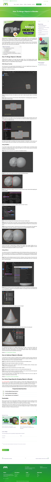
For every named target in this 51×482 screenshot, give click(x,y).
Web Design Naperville (32, 481)
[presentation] (7, 447)
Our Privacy (27, 475)
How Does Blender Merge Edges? (11, 393)
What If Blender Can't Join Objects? (11, 395)
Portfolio (25, 4)
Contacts (33, 4)
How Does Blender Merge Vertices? (11, 391)
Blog (37, 474)
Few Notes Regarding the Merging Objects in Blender (12, 53)
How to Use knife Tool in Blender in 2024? (9, 427)
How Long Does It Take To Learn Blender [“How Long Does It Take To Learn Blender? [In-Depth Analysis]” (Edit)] (11, 376)
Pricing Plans (29, 4)
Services (21, 4)
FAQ (37, 476)
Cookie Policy (28, 474)
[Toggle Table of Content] (20, 46)
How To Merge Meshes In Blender (10, 352)
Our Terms (27, 476)
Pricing (38, 475)
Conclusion (5, 54)
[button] (19, 391)
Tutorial (12, 426)
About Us (17, 4)
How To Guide (8, 426)
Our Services (16, 474)
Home (15, 4)
